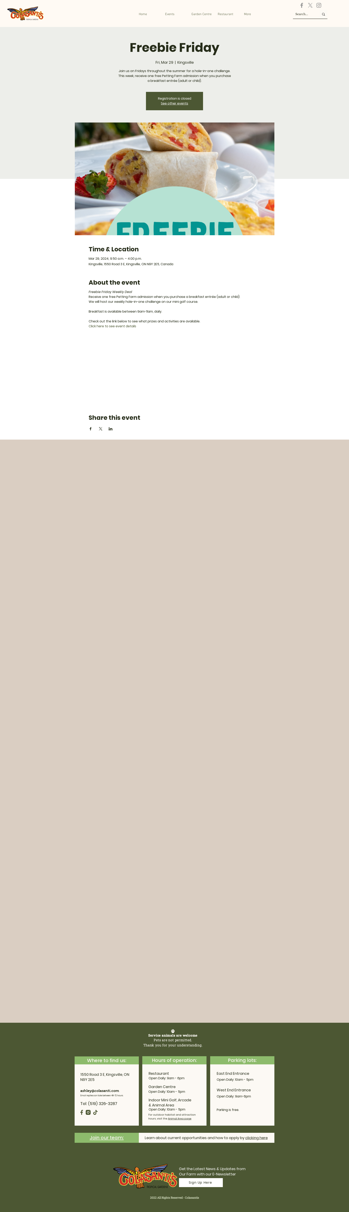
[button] (201, 14)
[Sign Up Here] (201, 1182)
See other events (174, 103)
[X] (310, 5)
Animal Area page (179, 1118)
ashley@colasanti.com (99, 1091)
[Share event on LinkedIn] (111, 428)
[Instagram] (319, 5)
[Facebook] (301, 5)
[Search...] (303, 14)
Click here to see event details (112, 326)
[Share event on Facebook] (91, 428)
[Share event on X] (101, 428)
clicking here (256, 1137)
